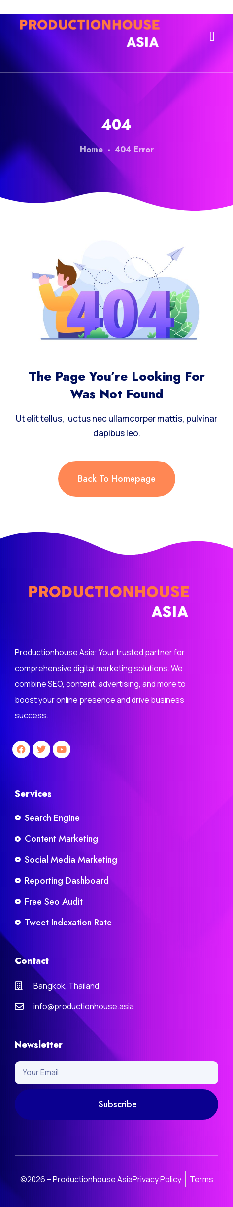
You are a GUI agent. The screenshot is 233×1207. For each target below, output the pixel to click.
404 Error (134, 149)
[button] (212, 36)
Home (91, 149)
